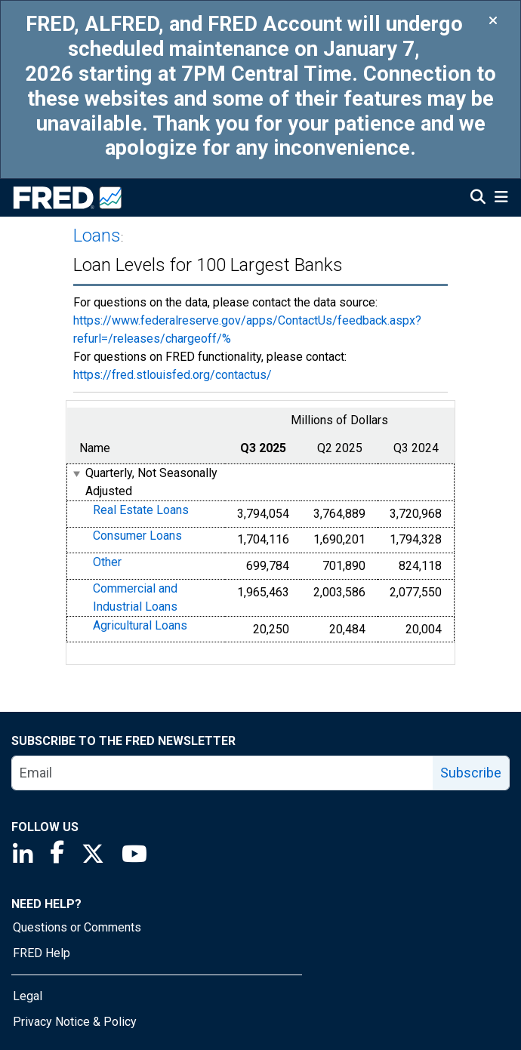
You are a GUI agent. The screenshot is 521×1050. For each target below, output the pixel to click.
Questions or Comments (77, 927)
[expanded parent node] (76, 473)
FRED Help (41, 953)
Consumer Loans (137, 536)
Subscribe (470, 773)
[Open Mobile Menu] (501, 198)
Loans (97, 235)
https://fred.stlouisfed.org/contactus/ (172, 375)
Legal (27, 996)
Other (107, 562)
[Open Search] (478, 198)
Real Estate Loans (141, 510)
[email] (222, 773)
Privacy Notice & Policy (75, 1022)
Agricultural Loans (140, 625)
